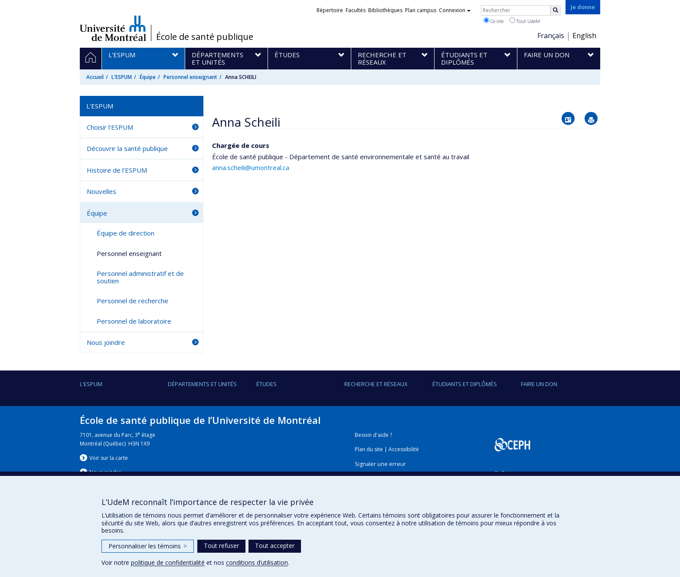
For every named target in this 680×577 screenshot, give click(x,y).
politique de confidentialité (168, 562)
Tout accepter (274, 545)
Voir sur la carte (108, 458)
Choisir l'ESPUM (110, 127)
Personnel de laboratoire (134, 321)
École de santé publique (204, 37)
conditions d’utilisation (257, 562)
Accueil (95, 77)
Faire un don (539, 384)
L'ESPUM (121, 77)
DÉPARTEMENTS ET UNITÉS (202, 384)
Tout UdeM (525, 20)
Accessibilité (404, 449)
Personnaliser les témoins (147, 546)
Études (266, 384)
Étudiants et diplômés (464, 384)
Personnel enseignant (190, 77)
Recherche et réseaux (376, 384)
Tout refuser (221, 545)
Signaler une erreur (380, 464)
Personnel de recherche (132, 300)
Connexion (455, 10)
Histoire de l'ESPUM (117, 170)
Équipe (148, 77)
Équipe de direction (125, 233)
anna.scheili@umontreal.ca (250, 167)
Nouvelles (101, 191)
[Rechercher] (555, 10)
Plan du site (369, 449)
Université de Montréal (113, 28)
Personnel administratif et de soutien (140, 277)
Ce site (493, 20)
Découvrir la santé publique (127, 148)
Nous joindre (106, 342)
